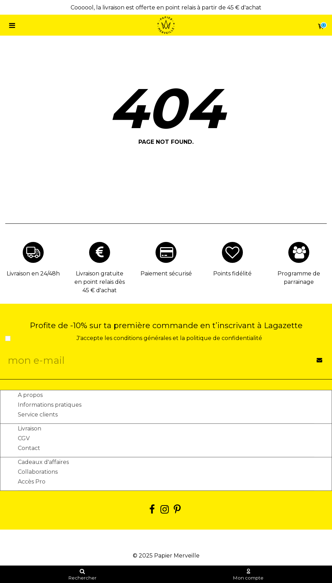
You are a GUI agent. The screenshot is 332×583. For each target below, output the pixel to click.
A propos (30, 395)
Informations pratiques (49, 404)
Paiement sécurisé (166, 273)
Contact (29, 448)
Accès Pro (31, 481)
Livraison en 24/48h (33, 273)
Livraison (29, 428)
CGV (24, 438)
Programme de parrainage (298, 277)
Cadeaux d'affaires (43, 462)
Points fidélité (232, 273)
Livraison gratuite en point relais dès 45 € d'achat (99, 282)
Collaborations (38, 471)
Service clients (38, 414)
